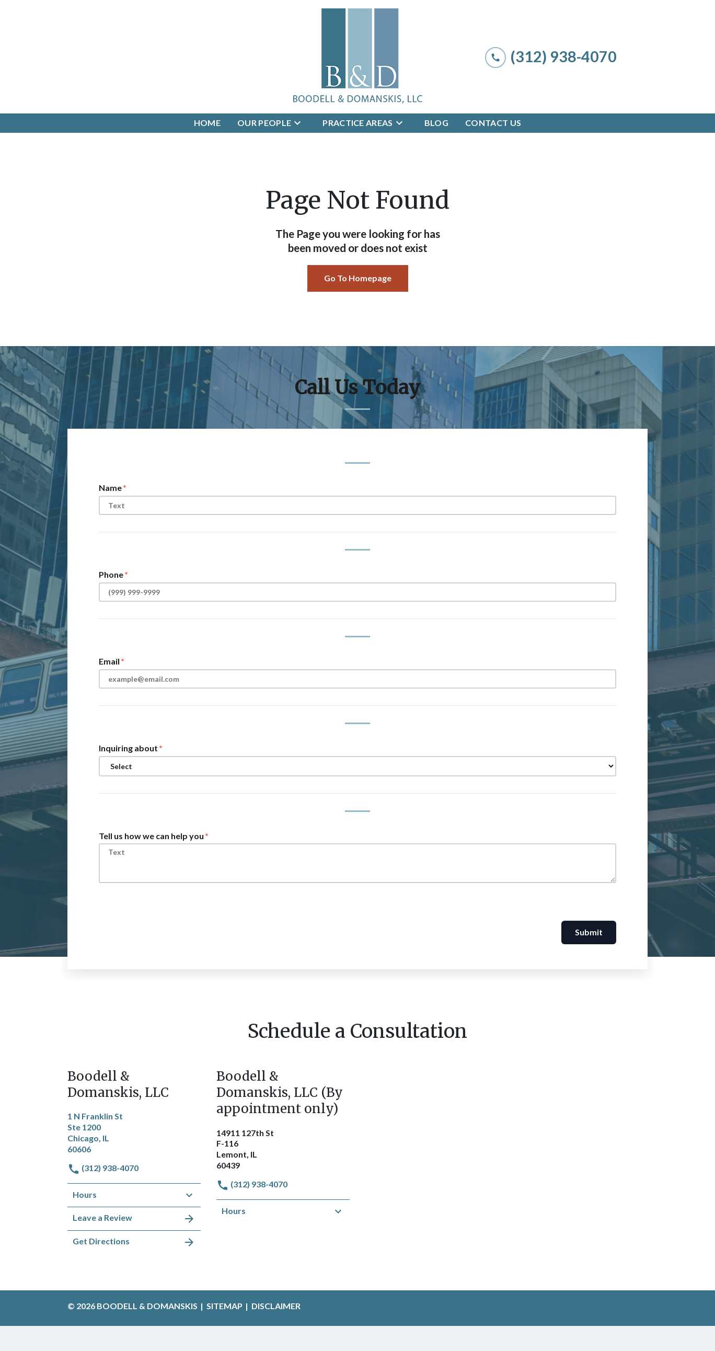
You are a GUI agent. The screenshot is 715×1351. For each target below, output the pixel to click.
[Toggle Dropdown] (300, 123)
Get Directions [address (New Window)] (134, 1242)
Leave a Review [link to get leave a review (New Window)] (134, 1218)
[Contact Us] (493, 123)
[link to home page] (357, 56)
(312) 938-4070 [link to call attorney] (103, 1168)
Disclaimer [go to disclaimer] (276, 1306)
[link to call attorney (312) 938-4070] (551, 56)
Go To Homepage (357, 278)
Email (109, 661)
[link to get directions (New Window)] (134, 1131)
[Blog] (436, 123)
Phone (111, 574)
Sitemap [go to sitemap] (224, 1306)
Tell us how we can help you (151, 836)
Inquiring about (128, 748)
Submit (589, 932)
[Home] (207, 123)
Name (110, 488)
